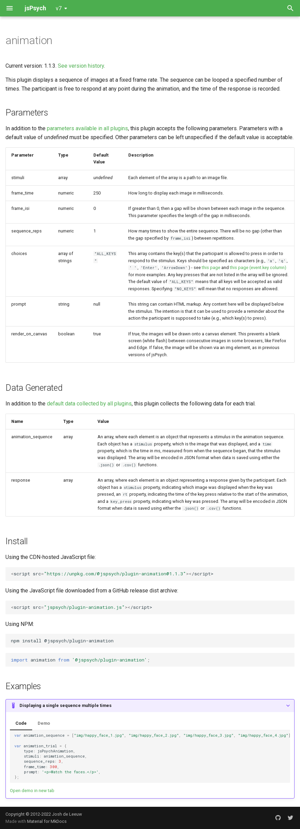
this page (211, 267)
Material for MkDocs (47, 821)
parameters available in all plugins (87, 128)
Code (21, 723)
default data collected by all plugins (89, 403)
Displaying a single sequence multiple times (65, 705)
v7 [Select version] (59, 8)
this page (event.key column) (258, 267)
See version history (81, 66)
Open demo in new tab (32, 790)
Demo (44, 723)
